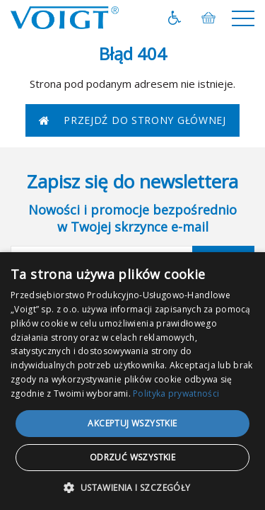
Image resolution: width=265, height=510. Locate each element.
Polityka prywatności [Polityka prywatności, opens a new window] (176, 393)
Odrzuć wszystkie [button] (132, 457)
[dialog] (132, 381)
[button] (132, 487)
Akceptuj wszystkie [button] (132, 423)
